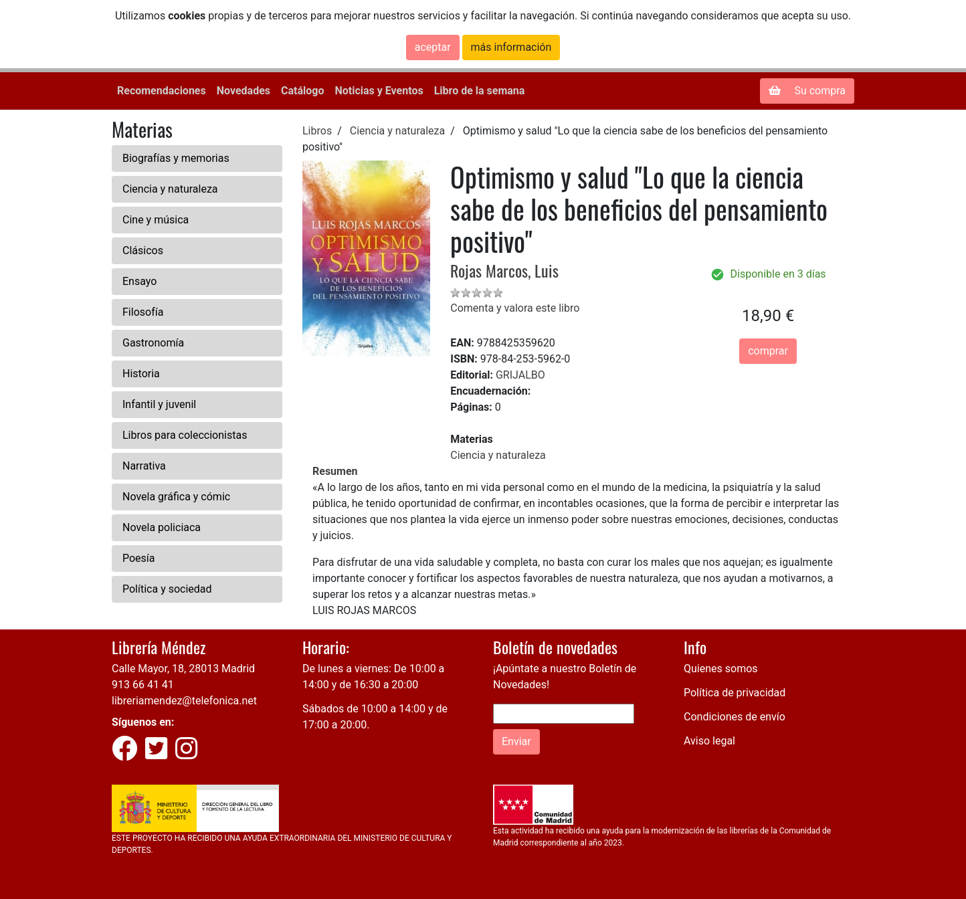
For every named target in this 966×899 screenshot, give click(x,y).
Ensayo (139, 281)
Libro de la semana (479, 90)
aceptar (433, 47)
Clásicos (142, 250)
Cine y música (155, 219)
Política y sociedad (167, 589)
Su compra (807, 90)
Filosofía (142, 312)
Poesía (138, 558)
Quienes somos (721, 668)
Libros (317, 130)
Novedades (243, 90)
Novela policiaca (161, 527)
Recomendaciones (161, 90)
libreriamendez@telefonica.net (184, 700)
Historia (141, 373)
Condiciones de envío (734, 716)
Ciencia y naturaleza (170, 189)
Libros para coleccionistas (184, 435)
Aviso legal (709, 740)
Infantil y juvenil (159, 404)
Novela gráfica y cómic (176, 496)
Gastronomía (153, 342)
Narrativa (144, 466)
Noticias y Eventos (378, 90)
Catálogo (302, 90)
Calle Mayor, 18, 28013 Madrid (183, 668)
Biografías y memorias (175, 158)
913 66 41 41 (143, 684)
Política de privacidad (734, 692)
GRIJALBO (520, 375)
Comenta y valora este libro (514, 308)
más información (511, 47)
